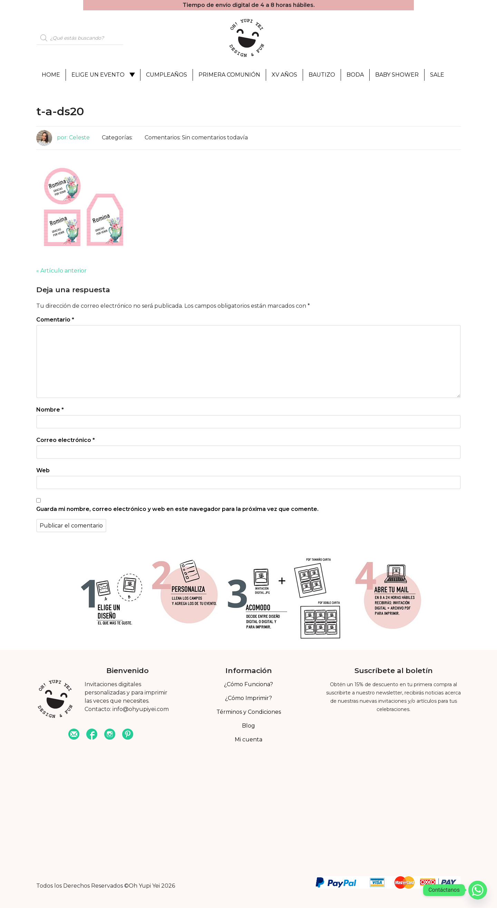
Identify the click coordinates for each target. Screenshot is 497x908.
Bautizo (322, 74)
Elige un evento (98, 74)
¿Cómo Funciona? (248, 684)
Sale (437, 74)
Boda (355, 74)
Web (43, 470)
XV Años (284, 74)
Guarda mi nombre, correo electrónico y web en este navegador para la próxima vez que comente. (177, 509)
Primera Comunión (229, 74)
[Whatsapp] (477, 890)
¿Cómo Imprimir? (248, 698)
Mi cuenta (248, 739)
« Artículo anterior (61, 270)
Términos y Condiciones (248, 712)
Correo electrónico (65, 440)
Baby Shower (397, 74)
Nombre (50, 409)
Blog (248, 725)
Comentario (55, 319)
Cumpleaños (166, 74)
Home (51, 74)
